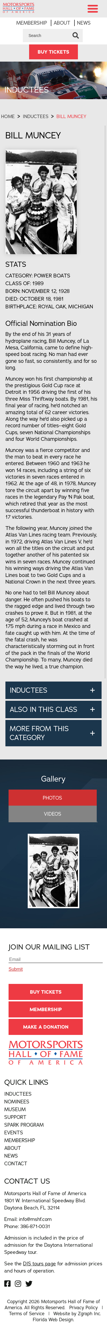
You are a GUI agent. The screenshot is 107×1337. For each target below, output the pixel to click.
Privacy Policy (83, 1307)
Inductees (36, 116)
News (84, 23)
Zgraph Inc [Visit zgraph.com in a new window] (89, 1313)
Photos (52, 798)
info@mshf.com (35, 1219)
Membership (31, 23)
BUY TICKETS (53, 52)
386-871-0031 (35, 1226)
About (62, 23)
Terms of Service (27, 1313)
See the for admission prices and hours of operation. (53, 1267)
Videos (52, 814)
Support (15, 1117)
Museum (15, 1109)
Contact (15, 1163)
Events (13, 1132)
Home (8, 116)
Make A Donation (45, 1027)
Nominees (16, 1102)
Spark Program (24, 1125)
